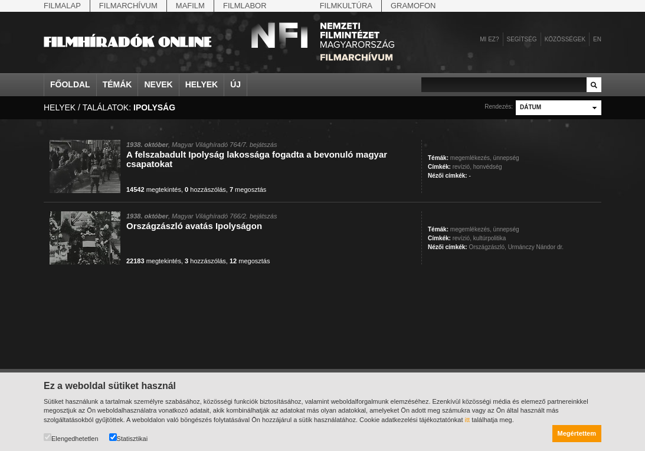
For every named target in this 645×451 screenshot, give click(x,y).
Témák (117, 84)
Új (235, 84)
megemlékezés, (471, 158)
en (597, 39)
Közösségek (565, 39)
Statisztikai (128, 437)
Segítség (522, 39)
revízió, (462, 167)
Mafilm (190, 5)
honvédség (487, 167)
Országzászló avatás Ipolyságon (194, 226)
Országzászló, (487, 247)
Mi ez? (489, 39)
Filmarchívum (128, 5)
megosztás (248, 189)
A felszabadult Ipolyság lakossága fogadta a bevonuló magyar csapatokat (256, 159)
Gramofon (413, 5)
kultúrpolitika (489, 238)
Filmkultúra (346, 5)
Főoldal (70, 84)
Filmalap (62, 5)
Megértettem (577, 433)
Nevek (158, 84)
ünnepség (506, 158)
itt (467, 419)
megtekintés (153, 189)
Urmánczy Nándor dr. (536, 247)
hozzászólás (205, 189)
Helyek (201, 84)
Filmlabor (245, 5)
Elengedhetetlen (71, 437)
